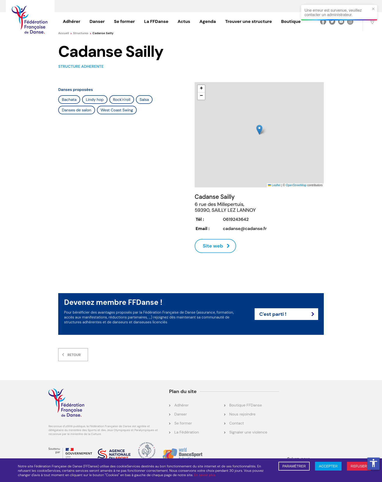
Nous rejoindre (242, 414)
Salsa (144, 99)
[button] (259, 130)
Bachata (69, 99)
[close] (373, 9)
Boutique (291, 21)
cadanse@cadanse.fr (245, 228)
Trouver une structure (248, 21)
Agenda (208, 21)
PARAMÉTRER (294, 466)
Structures (82, 33)
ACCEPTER (328, 466)
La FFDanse (156, 21)
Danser (97, 21)
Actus (184, 21)
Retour (74, 355)
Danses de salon (76, 110)
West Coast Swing (117, 110)
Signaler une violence (248, 432)
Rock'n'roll (121, 99)
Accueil (65, 33)
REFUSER (359, 466)
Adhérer (71, 21)
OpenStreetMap (296, 185)
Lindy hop (95, 99)
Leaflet (274, 185)
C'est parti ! (286, 314)
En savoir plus (204, 475)
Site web (213, 246)
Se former (124, 21)
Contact (236, 423)
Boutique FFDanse (245, 405)
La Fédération (186, 432)
